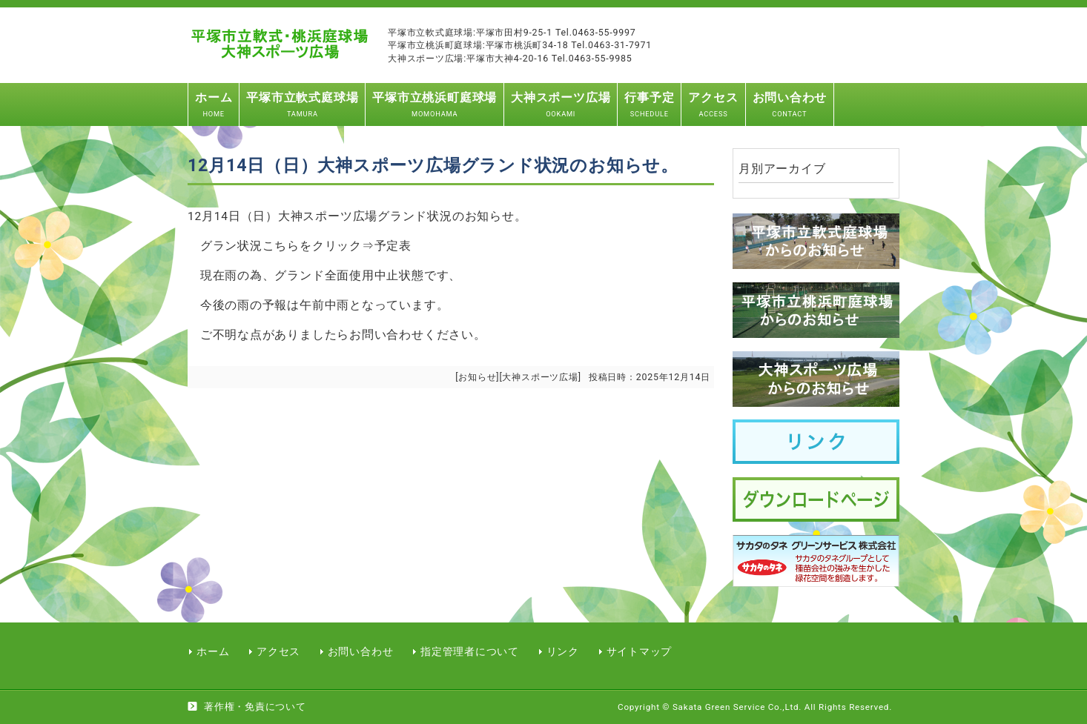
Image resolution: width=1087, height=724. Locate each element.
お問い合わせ (361, 651)
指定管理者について (469, 651)
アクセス (278, 651)
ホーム (212, 651)
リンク (562, 651)
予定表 (393, 246)
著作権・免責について (255, 706)
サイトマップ (640, 651)
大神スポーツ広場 (540, 376)
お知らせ (477, 376)
